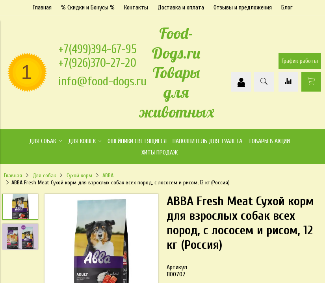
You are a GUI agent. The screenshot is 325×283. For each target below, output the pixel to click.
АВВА (107, 175)
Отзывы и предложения (243, 7)
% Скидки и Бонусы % (88, 7)
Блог (286, 7)
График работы (300, 60)
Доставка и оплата (181, 7)
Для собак (44, 175)
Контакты (136, 7)
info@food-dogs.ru (102, 81)
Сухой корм (79, 175)
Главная (42, 7)
